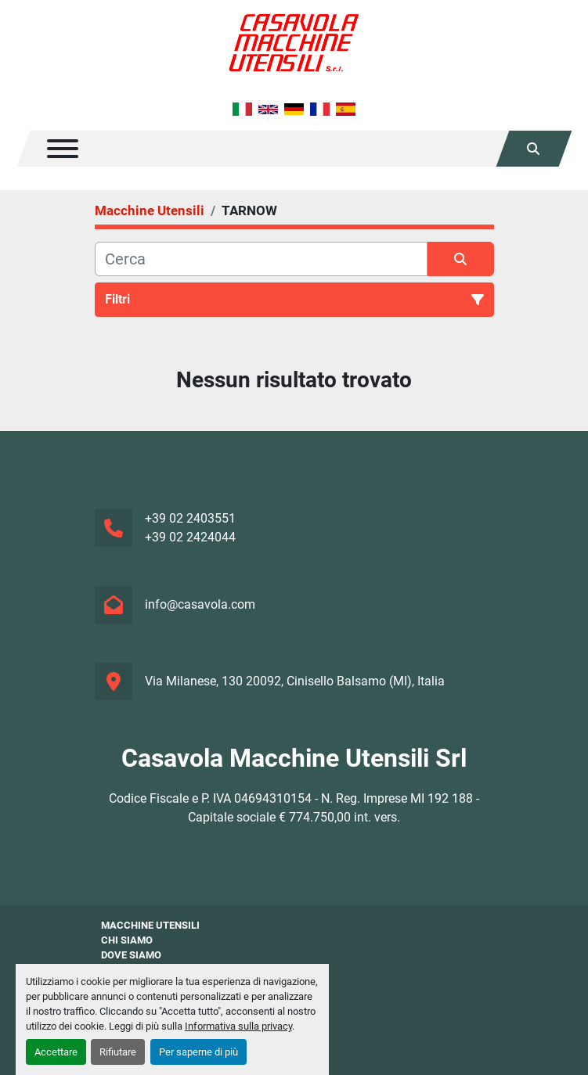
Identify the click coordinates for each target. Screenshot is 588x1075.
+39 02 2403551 (190, 518)
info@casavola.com (200, 604)
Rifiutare (117, 1052)
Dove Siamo (131, 955)
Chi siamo (127, 940)
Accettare (56, 1052)
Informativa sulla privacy (238, 1026)
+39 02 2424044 (190, 537)
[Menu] (62, 148)
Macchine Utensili (150, 925)
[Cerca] (261, 259)
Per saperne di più (198, 1052)
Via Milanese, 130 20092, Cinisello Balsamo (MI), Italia (295, 681)
